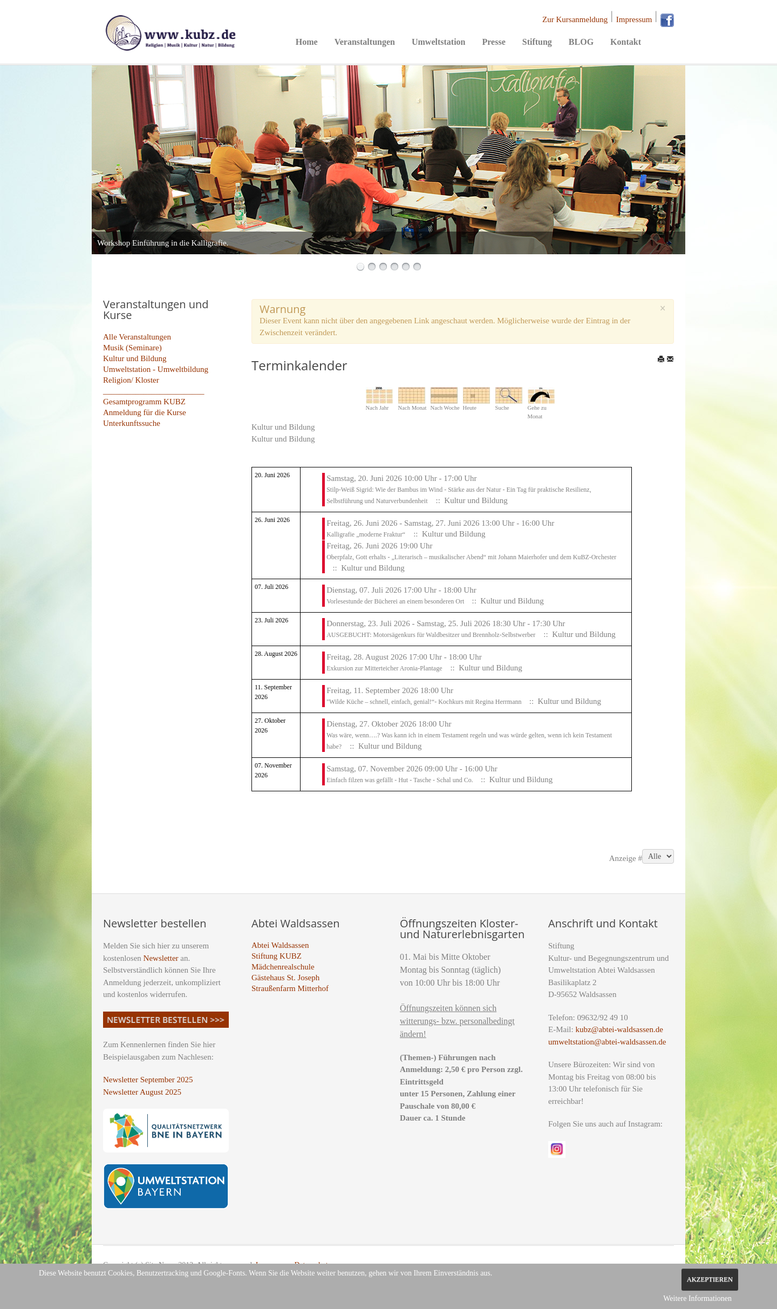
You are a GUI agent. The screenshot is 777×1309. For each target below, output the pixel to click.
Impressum (634, 19)
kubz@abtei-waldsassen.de (619, 1029)
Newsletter (161, 958)
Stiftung (537, 41)
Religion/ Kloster (131, 380)
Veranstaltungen (365, 41)
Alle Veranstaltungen (137, 337)
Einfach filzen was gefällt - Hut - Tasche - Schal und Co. (400, 780)
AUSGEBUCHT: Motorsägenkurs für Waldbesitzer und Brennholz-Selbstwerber (430, 635)
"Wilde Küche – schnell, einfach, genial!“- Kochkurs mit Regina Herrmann (424, 702)
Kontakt (625, 41)
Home (307, 41)
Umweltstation (439, 41)
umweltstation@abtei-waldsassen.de (607, 1041)
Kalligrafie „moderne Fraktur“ (365, 534)
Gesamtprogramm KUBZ (144, 401)
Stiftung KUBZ (276, 956)
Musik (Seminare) (132, 347)
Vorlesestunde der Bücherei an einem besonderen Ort (396, 601)
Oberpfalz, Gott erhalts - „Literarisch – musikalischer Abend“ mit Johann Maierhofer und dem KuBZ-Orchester (471, 557)
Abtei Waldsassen (280, 945)
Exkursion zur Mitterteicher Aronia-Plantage (384, 668)
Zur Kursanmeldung (575, 19)
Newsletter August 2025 (142, 1092)
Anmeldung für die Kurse (144, 412)
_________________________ (154, 390)
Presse (493, 41)
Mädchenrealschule (283, 966)
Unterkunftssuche (131, 423)
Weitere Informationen (697, 1298)
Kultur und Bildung (135, 358)
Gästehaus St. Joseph (285, 977)
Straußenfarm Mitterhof (290, 988)
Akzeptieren (710, 1279)
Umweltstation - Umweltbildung (155, 369)
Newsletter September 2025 (148, 1079)
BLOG (581, 41)
